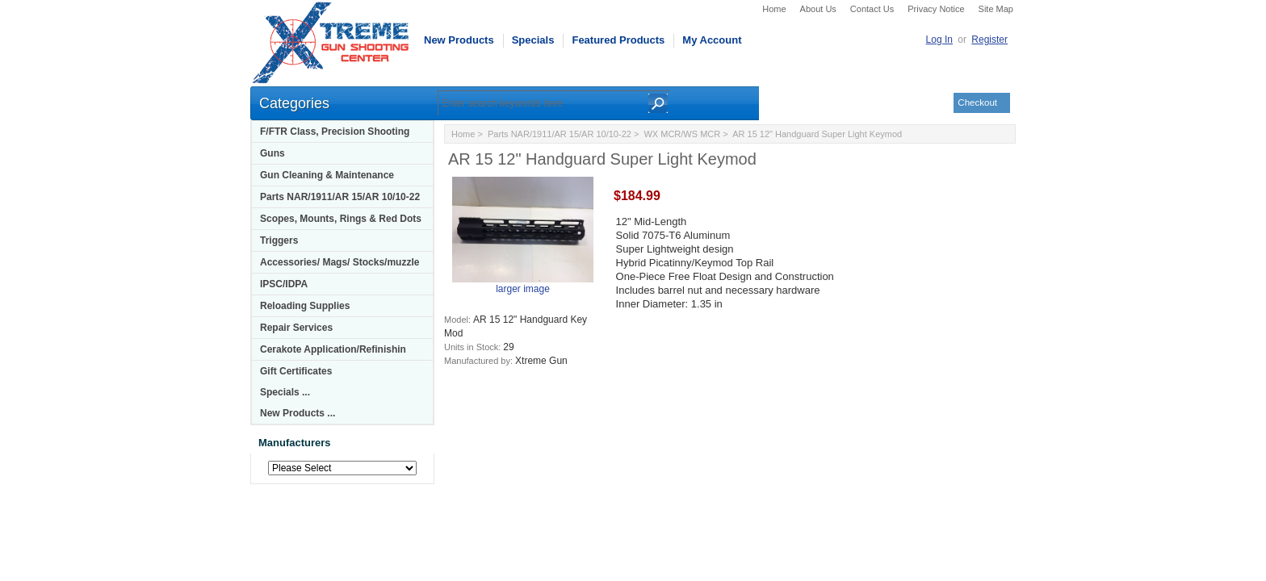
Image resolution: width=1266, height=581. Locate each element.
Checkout (977, 102)
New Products (459, 40)
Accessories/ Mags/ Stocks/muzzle (339, 262)
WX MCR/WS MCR (681, 134)
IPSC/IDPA (284, 284)
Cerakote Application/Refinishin (333, 349)
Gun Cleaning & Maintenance (327, 175)
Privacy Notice (936, 9)
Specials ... (285, 392)
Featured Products (618, 40)
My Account (711, 40)
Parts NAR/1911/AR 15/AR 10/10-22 (340, 197)
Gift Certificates (296, 371)
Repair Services (296, 327)
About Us (818, 9)
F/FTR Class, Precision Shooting (334, 131)
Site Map (996, 9)
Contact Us (872, 9)
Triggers (279, 240)
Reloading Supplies (305, 305)
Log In (939, 39)
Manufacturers (294, 443)
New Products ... (297, 413)
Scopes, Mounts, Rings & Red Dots (340, 218)
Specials (533, 40)
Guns (272, 153)
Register (989, 39)
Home (774, 9)
